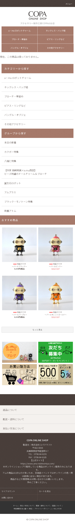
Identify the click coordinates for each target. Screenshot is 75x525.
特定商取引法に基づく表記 (23, 508)
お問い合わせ (7, 497)
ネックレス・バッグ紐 (55, 30)
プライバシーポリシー (42, 508)
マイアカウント (8, 491)
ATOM (59, 508)
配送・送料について (43, 505)
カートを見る (45, 491)
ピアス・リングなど (55, 39)
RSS (55, 508)
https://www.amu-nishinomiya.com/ (37, 463)
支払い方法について (27, 505)
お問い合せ (36, 479)
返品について (56, 505)
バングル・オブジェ (19, 47)
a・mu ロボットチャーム (19, 30)
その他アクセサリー (55, 47)
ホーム (15, 505)
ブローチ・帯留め (19, 39)
